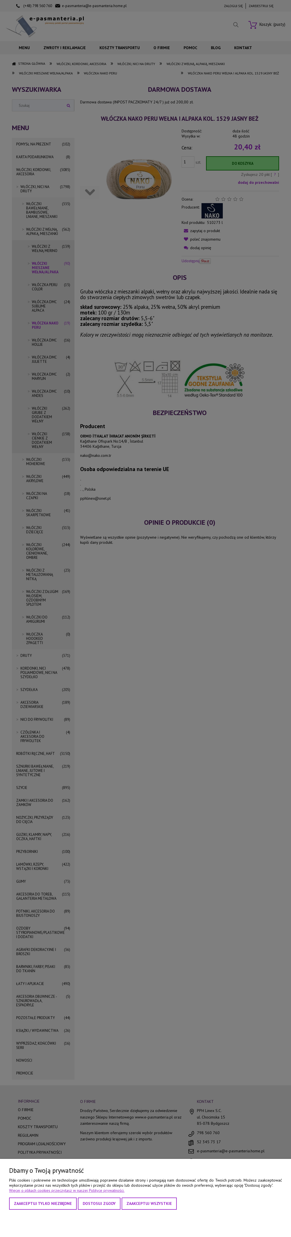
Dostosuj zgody (99, 1203)
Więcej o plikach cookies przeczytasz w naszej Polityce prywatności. (66, 1190)
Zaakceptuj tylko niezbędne (43, 1203)
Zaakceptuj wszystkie (149, 1203)
